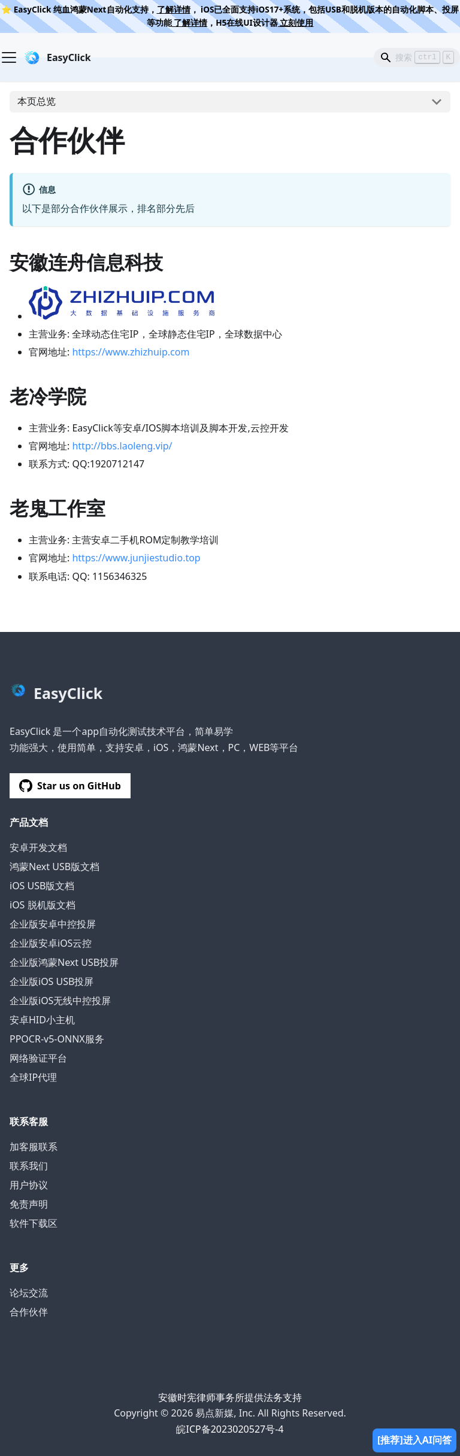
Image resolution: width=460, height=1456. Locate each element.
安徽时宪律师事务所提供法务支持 (230, 1397)
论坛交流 (29, 1292)
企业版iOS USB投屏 (51, 981)
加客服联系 (34, 1146)
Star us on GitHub (70, 785)
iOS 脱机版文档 (42, 904)
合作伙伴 (29, 1311)
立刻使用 (296, 22)
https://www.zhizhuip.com (130, 351)
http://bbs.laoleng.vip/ (122, 445)
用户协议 (29, 1184)
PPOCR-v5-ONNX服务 (57, 1038)
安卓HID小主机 (42, 1019)
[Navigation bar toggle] (9, 57)
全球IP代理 (33, 1077)
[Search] (417, 57)
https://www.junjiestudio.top (136, 557)
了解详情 (173, 9)
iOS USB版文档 (42, 885)
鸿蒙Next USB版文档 (54, 866)
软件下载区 (34, 1223)
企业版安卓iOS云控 (51, 943)
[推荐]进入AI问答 (414, 1439)
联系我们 (29, 1165)
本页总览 (36, 101)
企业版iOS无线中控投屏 (60, 1000)
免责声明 (29, 1204)
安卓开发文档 (38, 847)
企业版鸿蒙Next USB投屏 (64, 962)
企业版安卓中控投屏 (53, 924)
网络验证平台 (38, 1058)
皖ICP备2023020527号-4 (229, 1429)
